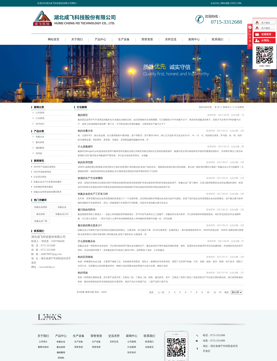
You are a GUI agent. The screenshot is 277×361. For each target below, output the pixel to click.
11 (215, 292)
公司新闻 (40, 112)
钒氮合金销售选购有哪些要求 (47, 192)
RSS (233, 3)
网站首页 (53, 39)
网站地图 (225, 3)
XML (239, 3)
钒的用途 (83, 272)
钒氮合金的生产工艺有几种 (93, 193)
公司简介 (43, 341)
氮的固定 (83, 115)
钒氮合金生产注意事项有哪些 (47, 182)
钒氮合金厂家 (40, 221)
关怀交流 (170, 39)
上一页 (161, 292)
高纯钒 (39, 153)
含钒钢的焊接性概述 (43, 187)
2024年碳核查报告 (42, 172)
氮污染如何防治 (86, 209)
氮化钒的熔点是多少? (90, 225)
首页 (151, 292)
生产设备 (124, 39)
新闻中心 (194, 39)
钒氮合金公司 (62, 214)
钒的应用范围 (85, 162)
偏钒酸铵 (40, 148)
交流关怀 (114, 335)
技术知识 (40, 124)
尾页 (226, 292)
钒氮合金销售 (40, 207)
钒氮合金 (40, 136)
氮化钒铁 (40, 142)
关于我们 (77, 39)
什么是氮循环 (85, 146)
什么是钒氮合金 (86, 241)
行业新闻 (40, 118)
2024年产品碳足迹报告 (45, 167)
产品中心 (100, 39)
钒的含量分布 (85, 130)
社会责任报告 (40, 177)
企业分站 (215, 3)
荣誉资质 (147, 39)
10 (208, 292)
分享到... (266, 40)
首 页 (216, 107)
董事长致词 (43, 347)
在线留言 (149, 347)
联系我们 (217, 39)
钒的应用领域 (85, 256)
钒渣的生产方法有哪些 (90, 178)
